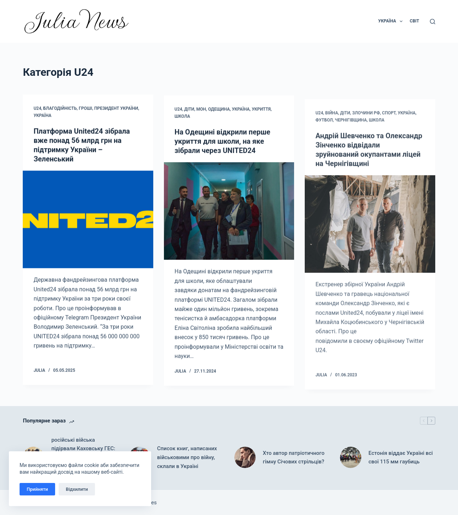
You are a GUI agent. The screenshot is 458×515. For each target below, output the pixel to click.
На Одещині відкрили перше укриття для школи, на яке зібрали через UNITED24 (222, 142)
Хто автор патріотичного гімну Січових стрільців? (294, 457)
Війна (331, 120)
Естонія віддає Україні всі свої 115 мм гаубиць (400, 457)
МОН (201, 110)
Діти (189, 110)
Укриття (261, 110)
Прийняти (37, 489)
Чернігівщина (351, 127)
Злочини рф (366, 120)
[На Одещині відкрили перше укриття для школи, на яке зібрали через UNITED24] (229, 212)
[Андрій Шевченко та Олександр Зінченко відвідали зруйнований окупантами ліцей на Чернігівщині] (370, 231)
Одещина (219, 110)
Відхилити (77, 489)
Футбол (324, 127)
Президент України (116, 108)
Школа (182, 117)
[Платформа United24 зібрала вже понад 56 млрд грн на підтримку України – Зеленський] (88, 220)
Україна (42, 115)
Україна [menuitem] (392, 21)
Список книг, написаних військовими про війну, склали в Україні (187, 457)
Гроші (85, 108)
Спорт (388, 120)
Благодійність (60, 108)
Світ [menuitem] (414, 21)
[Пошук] (432, 21)
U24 (37, 108)
